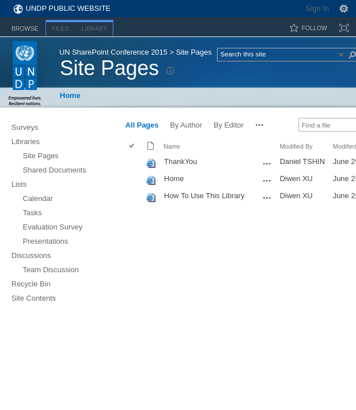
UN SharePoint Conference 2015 (113, 52)
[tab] (24, 26)
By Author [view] (186, 125)
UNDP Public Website (68, 8)
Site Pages (109, 68)
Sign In (317, 8)
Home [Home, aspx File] (174, 178)
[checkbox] (132, 147)
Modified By (296, 146)
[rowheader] (134, 162)
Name (171, 146)
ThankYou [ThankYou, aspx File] (180, 161)
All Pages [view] (142, 125)
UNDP (25, 73)
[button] (259, 124)
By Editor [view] (229, 125)
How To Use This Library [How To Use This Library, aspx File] (204, 195)
